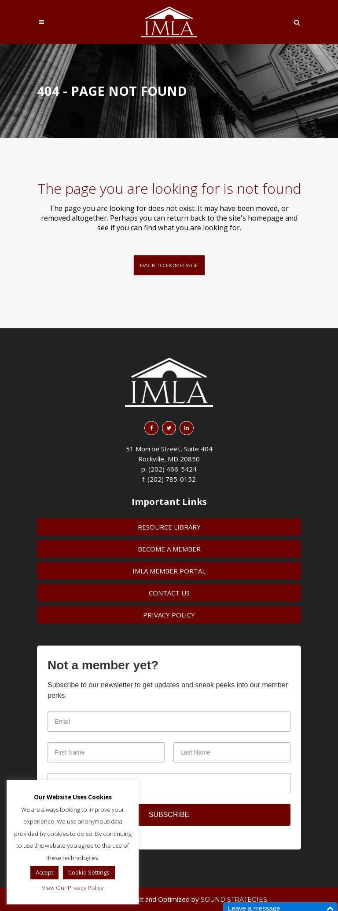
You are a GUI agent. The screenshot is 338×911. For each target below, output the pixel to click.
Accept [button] (44, 872)
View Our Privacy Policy (72, 888)
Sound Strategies (234, 900)
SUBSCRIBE (169, 814)
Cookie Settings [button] (89, 872)
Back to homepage (169, 265)
